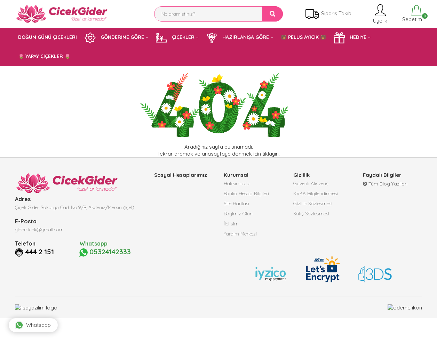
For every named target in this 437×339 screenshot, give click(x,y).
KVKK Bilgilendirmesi (315, 194)
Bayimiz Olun (238, 215)
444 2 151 (40, 252)
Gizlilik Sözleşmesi (312, 204)
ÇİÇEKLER (175, 37)
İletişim (231, 225)
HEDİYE (350, 37)
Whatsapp (35, 323)
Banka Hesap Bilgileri (246, 194)
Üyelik (379, 13)
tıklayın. (271, 153)
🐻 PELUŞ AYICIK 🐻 (303, 37)
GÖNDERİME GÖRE (114, 37)
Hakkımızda (236, 184)
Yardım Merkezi (240, 236)
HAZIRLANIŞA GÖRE (237, 37)
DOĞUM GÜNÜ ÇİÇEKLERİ (47, 37)
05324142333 (105, 252)
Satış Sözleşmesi (311, 215)
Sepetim (411, 14)
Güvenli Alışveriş (310, 184)
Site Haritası (236, 204)
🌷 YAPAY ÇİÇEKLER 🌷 (44, 56)
